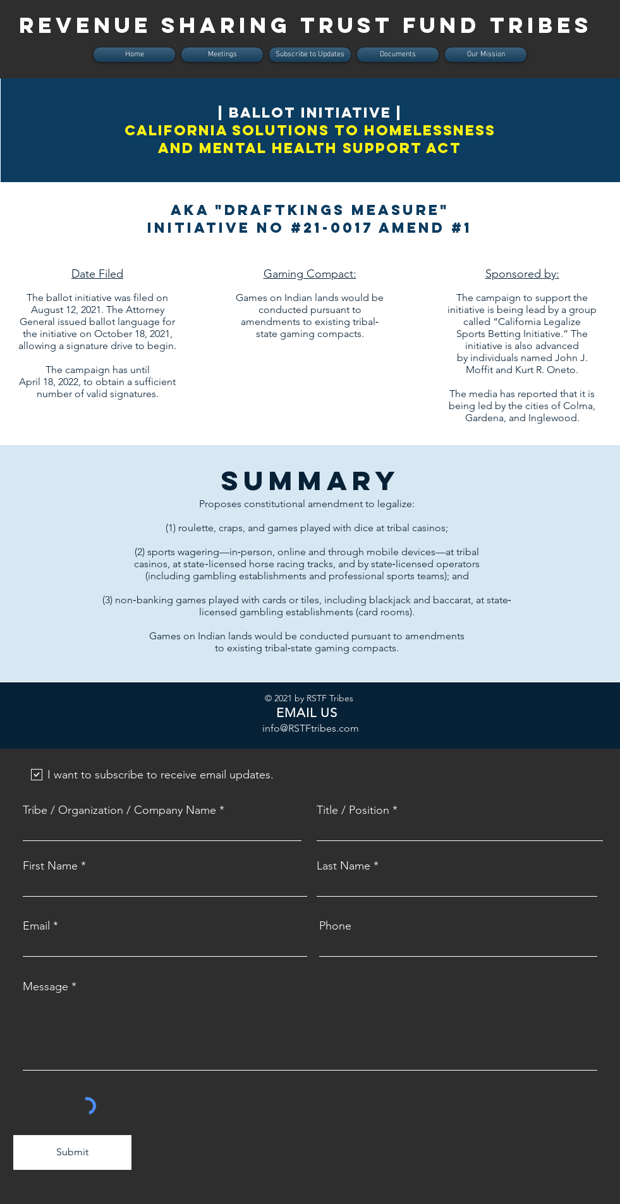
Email (36, 925)
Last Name (343, 865)
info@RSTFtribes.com (310, 728)
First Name (50, 865)
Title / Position (353, 810)
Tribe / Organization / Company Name (119, 810)
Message (45, 986)
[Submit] (72, 1152)
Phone (335, 925)
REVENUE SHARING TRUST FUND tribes (305, 25)
